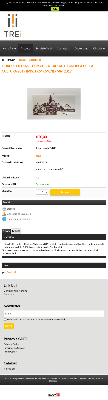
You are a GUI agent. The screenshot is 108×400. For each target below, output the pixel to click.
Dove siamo (81, 48)
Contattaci (63, 48)
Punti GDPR (10, 351)
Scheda (6, 231)
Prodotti (26, 48)
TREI (38, 155)
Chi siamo (99, 48)
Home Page (9, 48)
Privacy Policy (11, 344)
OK (55, 8)
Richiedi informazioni (19, 218)
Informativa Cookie (14, 347)
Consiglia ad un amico (19, 213)
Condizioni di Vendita (15, 290)
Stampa (11, 208)
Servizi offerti (44, 48)
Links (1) (16, 231)
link (64, 319)
